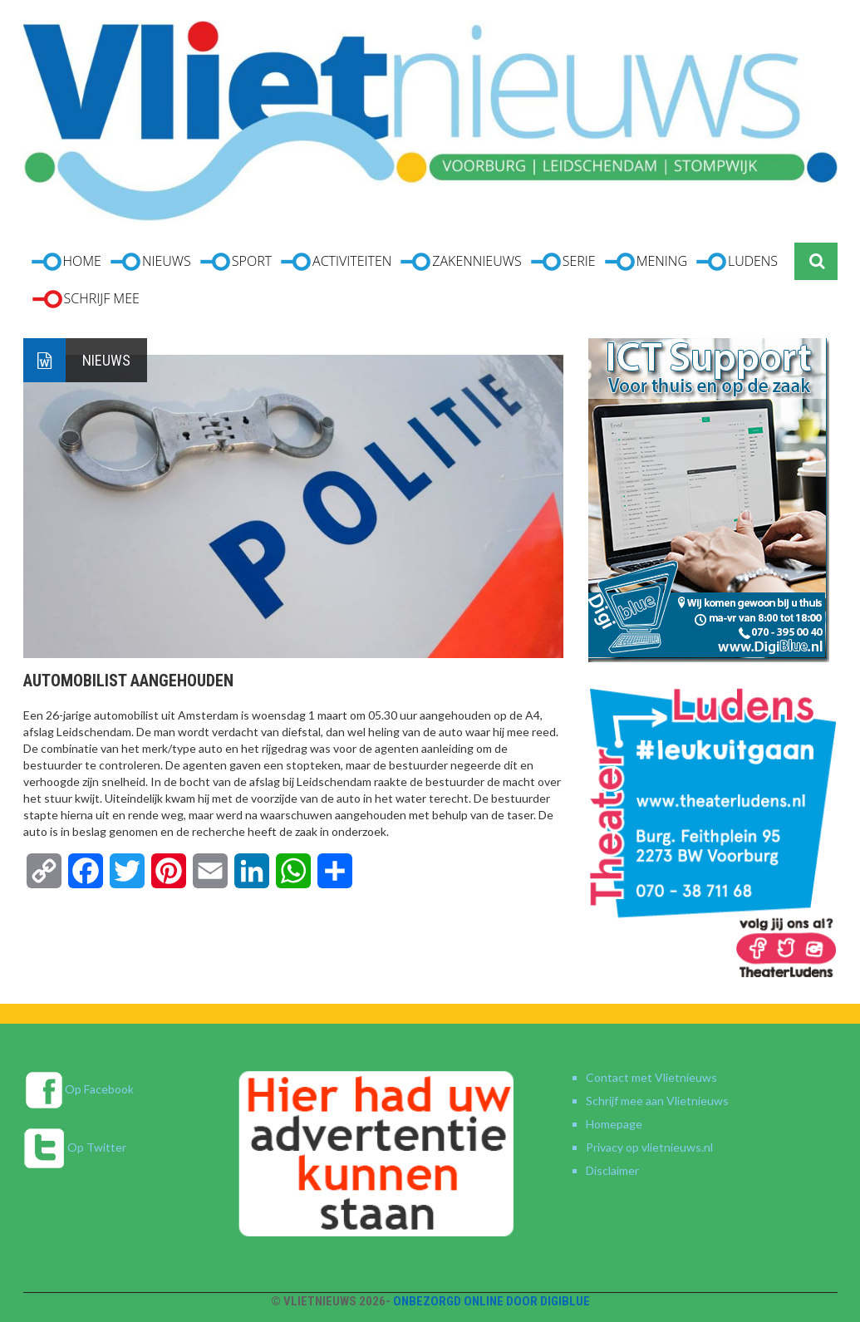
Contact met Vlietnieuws (651, 1077)
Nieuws (106, 360)
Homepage (614, 1124)
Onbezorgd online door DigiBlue (491, 1301)
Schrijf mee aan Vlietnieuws (657, 1100)
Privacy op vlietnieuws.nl (649, 1147)
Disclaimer (612, 1170)
